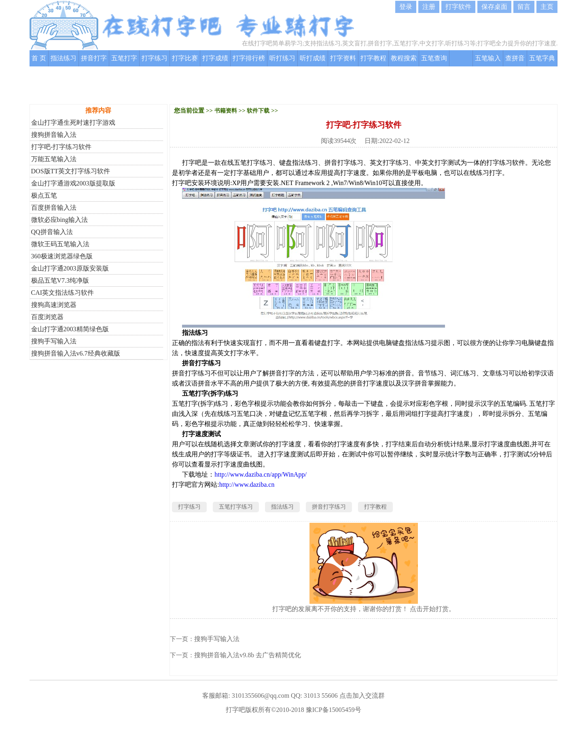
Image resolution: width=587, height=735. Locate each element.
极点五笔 (44, 195)
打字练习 (154, 58)
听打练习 (282, 58)
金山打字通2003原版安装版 (70, 268)
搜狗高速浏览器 (53, 304)
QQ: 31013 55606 (314, 695)
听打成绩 (313, 58)
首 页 (39, 58)
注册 (428, 6)
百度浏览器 (47, 316)
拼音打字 (94, 58)
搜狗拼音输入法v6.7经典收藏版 (75, 353)
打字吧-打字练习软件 (61, 146)
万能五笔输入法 (53, 159)
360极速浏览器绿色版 (62, 256)
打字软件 (458, 6)
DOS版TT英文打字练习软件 (70, 171)
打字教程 (373, 58)
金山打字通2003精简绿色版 (70, 329)
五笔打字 (124, 58)
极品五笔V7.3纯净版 (60, 280)
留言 (523, 6)
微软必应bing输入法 (59, 219)
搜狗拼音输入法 (53, 134)
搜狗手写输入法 (53, 341)
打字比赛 (185, 58)
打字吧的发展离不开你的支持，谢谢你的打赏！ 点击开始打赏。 (363, 608)
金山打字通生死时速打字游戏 (73, 122)
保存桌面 (494, 6)
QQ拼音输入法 (52, 231)
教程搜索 (404, 58)
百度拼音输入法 (53, 207)
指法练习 (63, 58)
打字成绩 (215, 58)
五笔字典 (542, 58)
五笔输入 (488, 58)
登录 (405, 6)
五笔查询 (434, 58)
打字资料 (343, 58)
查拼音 (515, 58)
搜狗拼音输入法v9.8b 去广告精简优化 (247, 655)
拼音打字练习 (329, 507)
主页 (546, 6)
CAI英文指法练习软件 (62, 292)
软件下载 (258, 111)
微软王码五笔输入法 (60, 244)
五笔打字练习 (236, 507)
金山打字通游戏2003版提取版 (73, 183)
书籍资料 (225, 111)
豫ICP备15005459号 (333, 709)
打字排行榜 (249, 58)
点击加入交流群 (362, 695)
